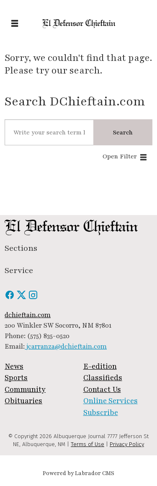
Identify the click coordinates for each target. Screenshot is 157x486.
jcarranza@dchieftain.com (66, 346)
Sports (16, 378)
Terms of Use (87, 444)
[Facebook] (10, 298)
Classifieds (102, 378)
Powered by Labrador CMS (78, 473)
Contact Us (102, 389)
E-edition (100, 366)
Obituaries (23, 401)
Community (25, 389)
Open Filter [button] (120, 156)
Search (123, 132)
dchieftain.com (28, 315)
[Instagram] (33, 298)
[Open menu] (15, 24)
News (14, 366)
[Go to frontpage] (78, 23)
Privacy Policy (127, 444)
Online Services (110, 401)
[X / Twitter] (22, 298)
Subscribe (100, 413)
